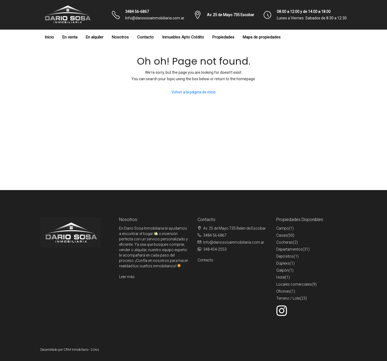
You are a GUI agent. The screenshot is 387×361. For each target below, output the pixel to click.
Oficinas (283, 291)
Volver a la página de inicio (193, 92)
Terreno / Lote (288, 298)
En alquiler (94, 37)
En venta (69, 37)
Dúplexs (283, 263)
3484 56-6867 (137, 11)
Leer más (127, 277)
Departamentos (289, 249)
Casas (281, 235)
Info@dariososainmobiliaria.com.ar (154, 18)
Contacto (145, 37)
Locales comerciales (294, 284)
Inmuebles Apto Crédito (183, 37)
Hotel (280, 277)
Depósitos (285, 256)
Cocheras (284, 242)
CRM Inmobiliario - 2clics (81, 350)
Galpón (282, 270)
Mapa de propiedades (262, 37)
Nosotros (120, 37)
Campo (282, 228)
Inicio (49, 37)
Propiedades (223, 37)
